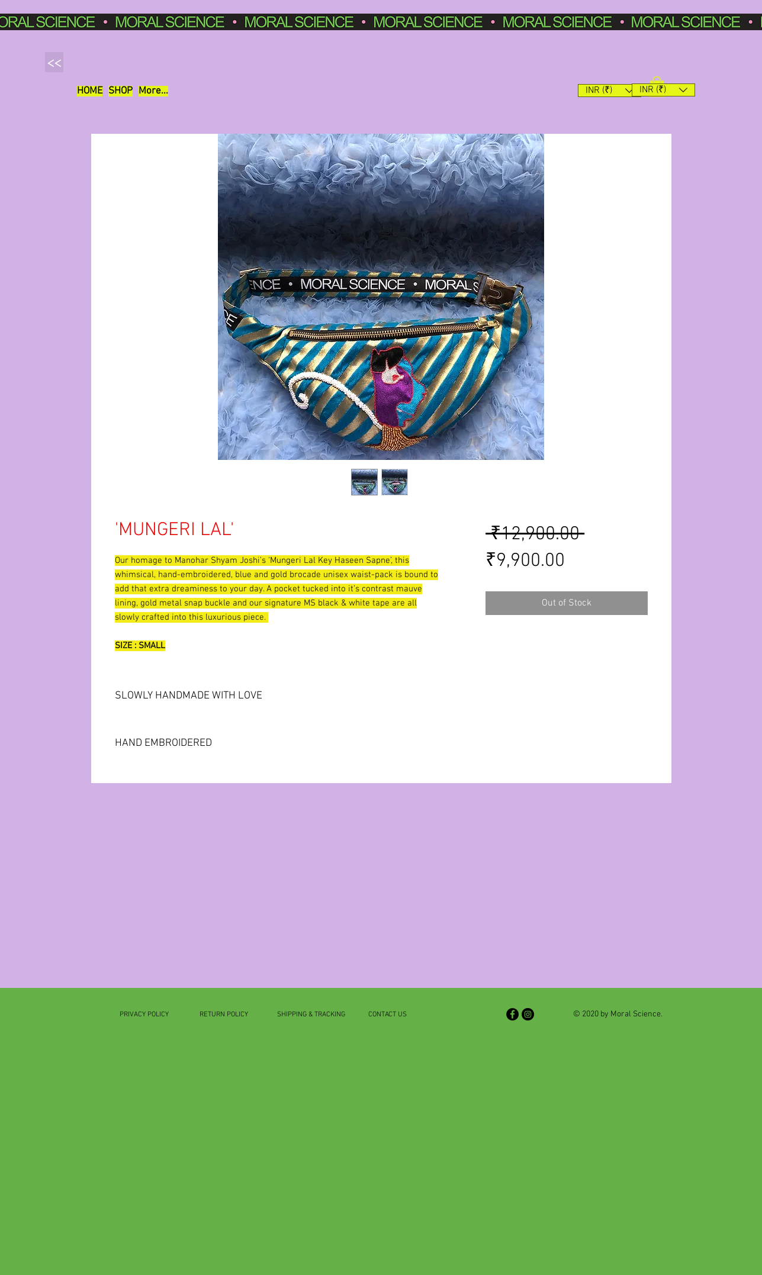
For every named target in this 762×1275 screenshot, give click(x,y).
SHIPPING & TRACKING (311, 1014)
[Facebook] (512, 1014)
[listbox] (609, 90)
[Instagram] (528, 1014)
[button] (120, 91)
